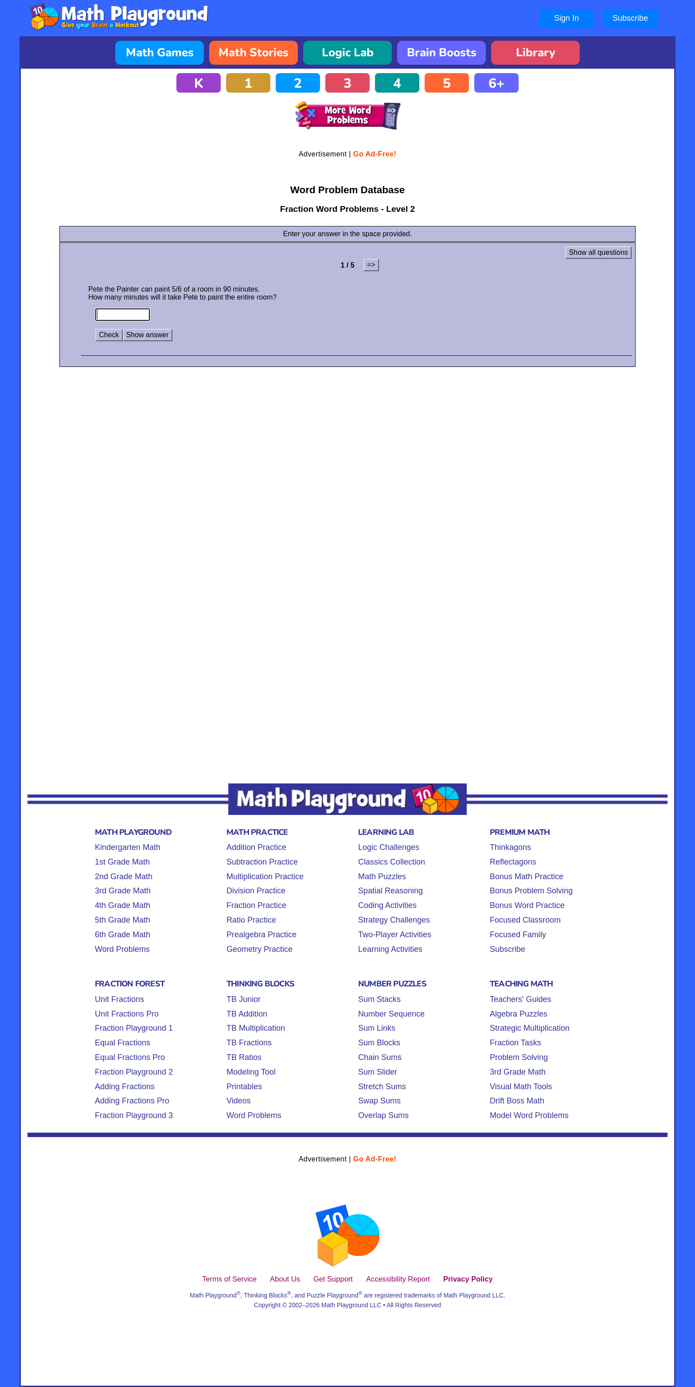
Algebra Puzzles (518, 1013)
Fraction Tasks (515, 1042)
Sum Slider (377, 1072)
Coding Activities (387, 905)
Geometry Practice (259, 949)
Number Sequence (391, 1013)
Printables (244, 1086)
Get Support (333, 1279)
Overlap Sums (383, 1115)
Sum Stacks (379, 999)
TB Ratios (244, 1057)
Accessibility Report (398, 1279)
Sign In (566, 18)
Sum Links (376, 1028)
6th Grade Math (122, 934)
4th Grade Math (122, 905)
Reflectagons (513, 861)
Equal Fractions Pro (130, 1057)
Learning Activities (390, 949)
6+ (496, 83)
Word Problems (122, 949)
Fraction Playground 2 (134, 1072)
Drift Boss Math (517, 1100)
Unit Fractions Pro (127, 1013)
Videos (238, 1100)
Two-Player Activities (394, 934)
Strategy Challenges (394, 920)
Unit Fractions (119, 999)
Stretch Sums (382, 1086)
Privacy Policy (468, 1279)
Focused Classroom (525, 920)
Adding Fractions (125, 1086)
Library (535, 52)
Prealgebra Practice (261, 934)
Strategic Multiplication (530, 1028)
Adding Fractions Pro (132, 1100)
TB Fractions (249, 1042)
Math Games (160, 52)
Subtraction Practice (262, 861)
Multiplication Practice (265, 876)
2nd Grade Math (123, 876)
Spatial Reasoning (390, 890)
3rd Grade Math (123, 890)
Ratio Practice (251, 920)
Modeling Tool (251, 1072)
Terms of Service (229, 1279)
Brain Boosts (441, 52)
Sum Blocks (379, 1042)
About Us (285, 1279)
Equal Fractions (122, 1042)
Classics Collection (391, 861)
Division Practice (255, 890)
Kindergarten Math (127, 847)
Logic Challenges (388, 847)
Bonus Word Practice (527, 905)
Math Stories (254, 52)
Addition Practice (256, 847)
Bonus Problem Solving (531, 890)
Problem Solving (519, 1057)
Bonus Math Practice (526, 876)
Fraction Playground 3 (134, 1115)
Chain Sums (380, 1057)
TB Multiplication (255, 1028)
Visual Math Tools (521, 1086)
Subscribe (630, 18)
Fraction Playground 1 (134, 1028)
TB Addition (246, 1013)
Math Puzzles (382, 876)
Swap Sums (379, 1100)
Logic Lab (348, 52)
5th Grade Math (122, 920)
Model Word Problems (529, 1115)
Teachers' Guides (520, 999)
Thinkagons (510, 847)
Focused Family (518, 934)
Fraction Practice (256, 905)
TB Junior (243, 999)
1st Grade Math (122, 861)
